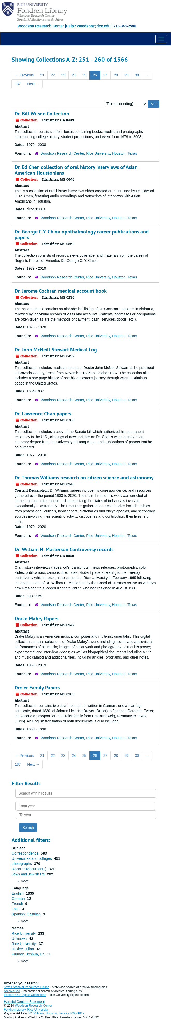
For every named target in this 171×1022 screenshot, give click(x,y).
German (19, 898)
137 (18, 84)
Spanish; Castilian (27, 914)
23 (63, 75)
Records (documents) (29, 869)
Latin (16, 909)
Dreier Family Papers (37, 687)
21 (42, 75)
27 (105, 75)
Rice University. (25, 944)
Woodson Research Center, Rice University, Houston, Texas (89, 153)
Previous (24, 75)
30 (137, 75)
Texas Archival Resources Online (26, 987)
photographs (22, 864)
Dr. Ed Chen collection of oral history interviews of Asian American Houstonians (76, 170)
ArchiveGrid (12, 991)
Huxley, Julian (23, 949)
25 (84, 75)
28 (116, 75)
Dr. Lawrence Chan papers (43, 413)
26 (95, 75)
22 (53, 75)
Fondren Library (15, 1009)
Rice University (24, 933)
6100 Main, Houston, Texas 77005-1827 (56, 1013)
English (18, 893)
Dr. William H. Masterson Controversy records (64, 549)
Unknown (20, 938)
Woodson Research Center (41, 26)
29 (126, 75)
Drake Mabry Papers (36, 618)
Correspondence (25, 853)
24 (74, 75)
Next (33, 84)
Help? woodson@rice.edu (88, 26)
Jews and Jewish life (29, 874)
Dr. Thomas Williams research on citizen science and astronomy (84, 477)
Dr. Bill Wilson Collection (42, 113)
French (18, 904)
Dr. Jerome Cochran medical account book (61, 291)
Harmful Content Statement (24, 1002)
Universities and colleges (32, 858)
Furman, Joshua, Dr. (29, 954)
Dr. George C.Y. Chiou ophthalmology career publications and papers (82, 234)
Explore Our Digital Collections (25, 995)
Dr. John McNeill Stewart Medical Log (56, 349)
